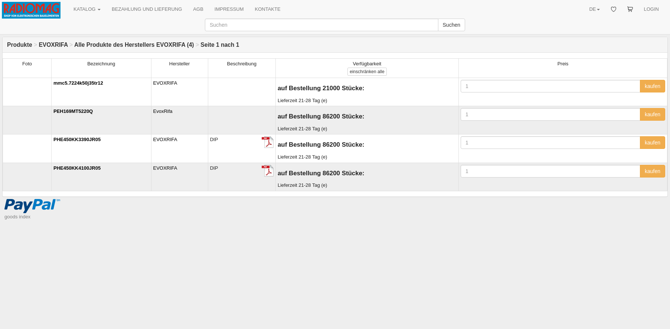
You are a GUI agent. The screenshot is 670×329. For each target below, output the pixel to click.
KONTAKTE (268, 9)
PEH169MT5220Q (73, 111)
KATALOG (87, 9)
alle (367, 71)
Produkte (19, 45)
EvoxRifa (163, 111)
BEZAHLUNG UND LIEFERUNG (147, 9)
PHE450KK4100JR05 (77, 168)
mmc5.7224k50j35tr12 (78, 83)
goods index (17, 216)
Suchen (451, 25)
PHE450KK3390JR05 (77, 139)
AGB (198, 9)
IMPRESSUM (229, 9)
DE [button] (594, 9)
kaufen (652, 86)
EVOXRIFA (53, 45)
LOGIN (651, 9)
